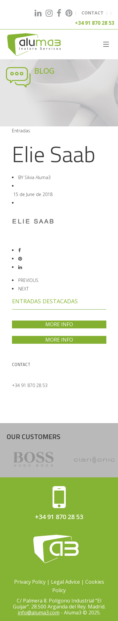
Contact (21, 364)
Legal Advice (65, 581)
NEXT (23, 289)
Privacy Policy (30, 581)
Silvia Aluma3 (38, 177)
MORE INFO (59, 324)
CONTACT (92, 13)
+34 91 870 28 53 (30, 385)
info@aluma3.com (38, 612)
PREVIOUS (28, 280)
